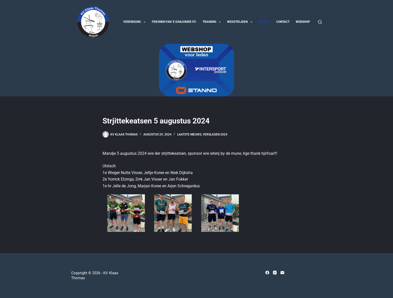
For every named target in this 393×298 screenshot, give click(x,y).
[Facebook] (267, 272)
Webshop (303, 22)
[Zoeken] (320, 22)
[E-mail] (282, 272)
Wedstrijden (240, 22)
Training (213, 22)
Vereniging (135, 22)
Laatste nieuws (189, 134)
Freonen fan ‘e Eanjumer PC (174, 22)
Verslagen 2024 (215, 134)
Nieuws (264, 22)
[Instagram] (275, 272)
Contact (282, 22)
